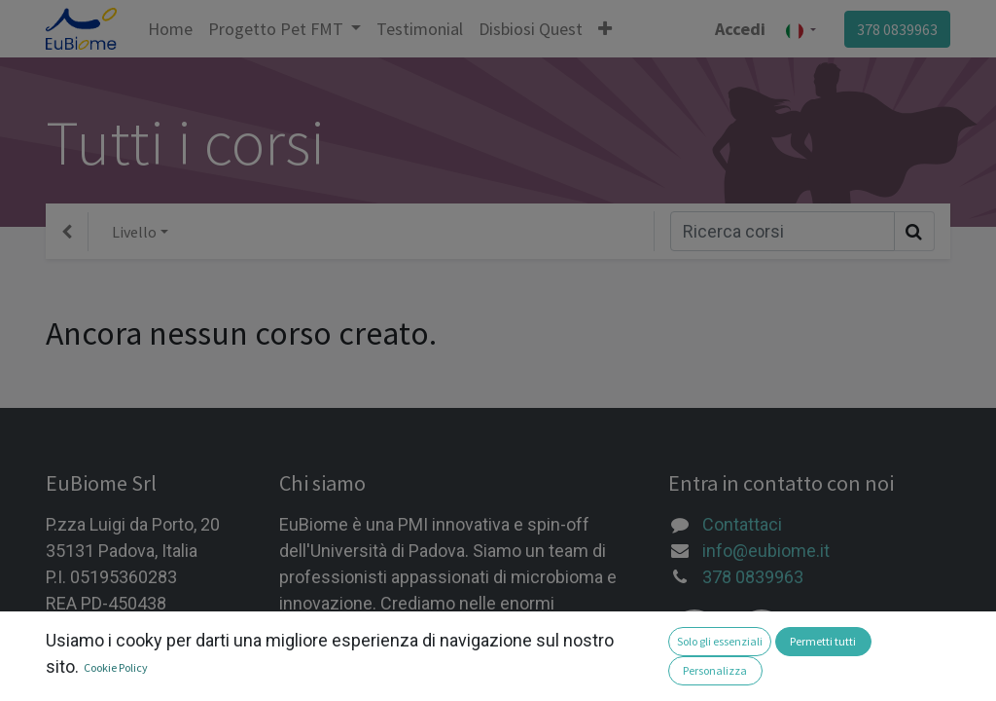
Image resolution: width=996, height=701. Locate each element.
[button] (605, 29)
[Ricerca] (782, 231)
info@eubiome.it (766, 550)
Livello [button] (134, 231)
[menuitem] (170, 29)
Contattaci (742, 524)
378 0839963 (897, 29)
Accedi (740, 29)
